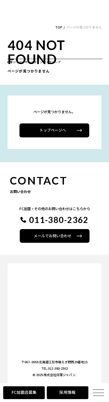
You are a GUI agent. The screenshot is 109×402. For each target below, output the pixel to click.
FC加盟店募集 (24, 392)
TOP (58, 27)
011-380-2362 (59, 220)
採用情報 (67, 392)
